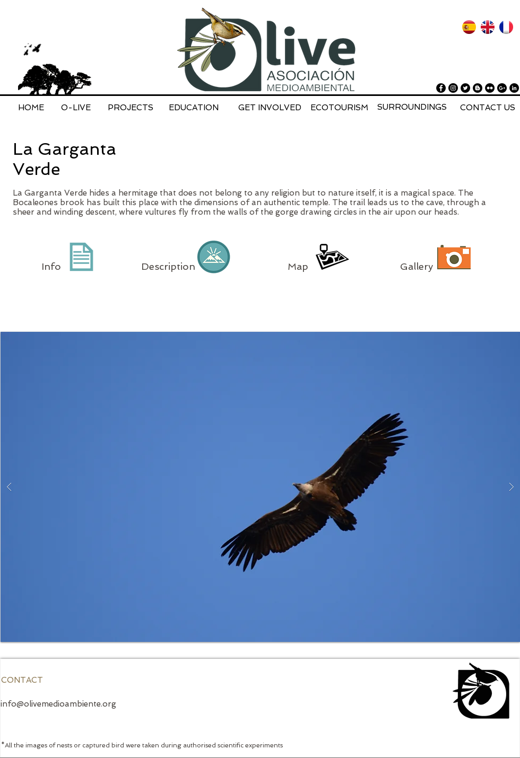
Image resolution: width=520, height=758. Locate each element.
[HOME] (31, 108)
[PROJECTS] (130, 108)
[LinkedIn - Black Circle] (514, 88)
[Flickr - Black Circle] (490, 88)
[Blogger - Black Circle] (477, 88)
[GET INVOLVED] (270, 108)
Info (51, 266)
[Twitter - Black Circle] (465, 88)
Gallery (416, 266)
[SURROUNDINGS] (412, 107)
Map (299, 266)
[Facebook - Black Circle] (441, 88)
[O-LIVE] (75, 108)
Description (168, 266)
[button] (260, 487)
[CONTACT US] (488, 107)
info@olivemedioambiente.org (58, 704)
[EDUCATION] (194, 108)
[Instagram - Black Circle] (453, 88)
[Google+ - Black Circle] (502, 88)
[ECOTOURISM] (339, 108)
